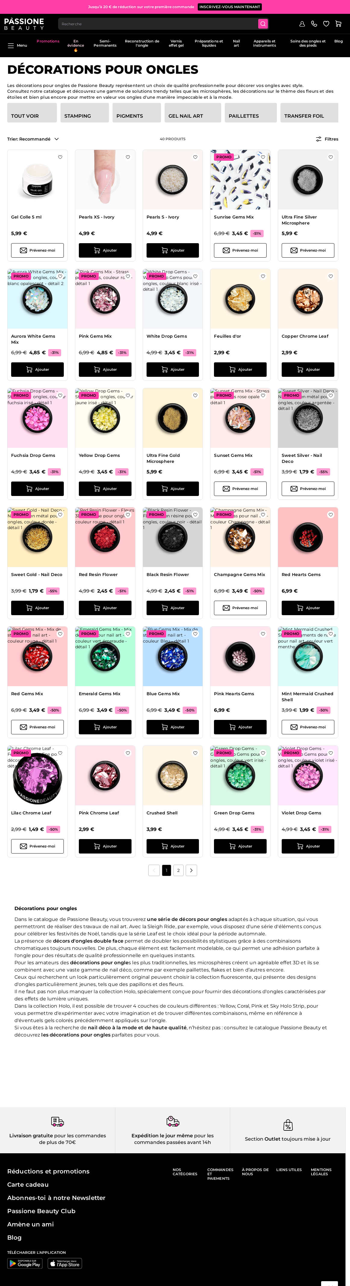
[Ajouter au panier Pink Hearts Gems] (240, 727)
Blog (338, 41)
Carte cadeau (28, 1184)
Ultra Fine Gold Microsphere (163, 458)
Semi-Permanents (105, 43)
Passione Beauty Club (41, 1211)
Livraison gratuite (31, 1136)
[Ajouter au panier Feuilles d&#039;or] (240, 369)
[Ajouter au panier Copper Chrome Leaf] (308, 369)
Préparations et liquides (209, 43)
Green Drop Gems (234, 813)
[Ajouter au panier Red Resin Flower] (105, 608)
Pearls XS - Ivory (96, 217)
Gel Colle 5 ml (26, 217)
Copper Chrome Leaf (305, 336)
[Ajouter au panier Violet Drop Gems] (308, 846)
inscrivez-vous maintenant (230, 6)
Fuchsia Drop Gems (33, 455)
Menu (17, 45)
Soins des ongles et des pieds (308, 43)
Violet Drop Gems (301, 813)
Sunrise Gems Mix (234, 217)
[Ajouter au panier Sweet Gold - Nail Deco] (37, 608)
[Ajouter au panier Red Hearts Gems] (308, 608)
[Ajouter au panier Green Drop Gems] (240, 846)
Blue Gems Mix (163, 693)
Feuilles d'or (227, 336)
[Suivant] (191, 870)
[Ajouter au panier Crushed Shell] (173, 846)
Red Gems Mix (27, 693)
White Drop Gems (167, 336)
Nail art (236, 43)
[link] (154, 870)
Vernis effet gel (176, 43)
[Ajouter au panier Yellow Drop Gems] (105, 489)
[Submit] (268, 23)
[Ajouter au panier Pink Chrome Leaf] (105, 846)
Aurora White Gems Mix (33, 339)
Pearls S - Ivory (163, 217)
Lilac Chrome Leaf (31, 813)
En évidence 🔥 (75, 45)
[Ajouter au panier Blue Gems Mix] (173, 727)
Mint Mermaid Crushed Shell (307, 696)
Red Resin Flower (98, 574)
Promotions (48, 41)
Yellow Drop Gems (99, 455)
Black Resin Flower (168, 574)
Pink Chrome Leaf (99, 813)
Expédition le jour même (162, 1136)
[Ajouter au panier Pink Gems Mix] (105, 369)
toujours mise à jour (305, 1139)
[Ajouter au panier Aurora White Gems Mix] (37, 369)
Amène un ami (30, 1224)
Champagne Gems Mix (239, 574)
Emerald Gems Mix (99, 693)
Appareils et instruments (264, 43)
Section (254, 1139)
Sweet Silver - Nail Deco (302, 458)
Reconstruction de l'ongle (142, 43)
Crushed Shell (162, 813)
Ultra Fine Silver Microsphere (299, 220)
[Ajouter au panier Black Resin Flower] (173, 608)
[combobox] (167, 23)
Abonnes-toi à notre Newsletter (56, 1197)
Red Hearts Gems (301, 574)
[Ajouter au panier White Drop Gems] (173, 369)
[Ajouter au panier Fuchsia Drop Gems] (37, 489)
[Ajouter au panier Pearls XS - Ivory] (105, 250)
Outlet (271, 1139)
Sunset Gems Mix (233, 455)
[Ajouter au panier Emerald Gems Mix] (105, 727)
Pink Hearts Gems (234, 693)
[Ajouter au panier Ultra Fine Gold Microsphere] (173, 489)
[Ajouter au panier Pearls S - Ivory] (173, 250)
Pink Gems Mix (95, 336)
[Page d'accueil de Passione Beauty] (26, 23)
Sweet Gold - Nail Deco (36, 574)
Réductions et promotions (48, 1171)
